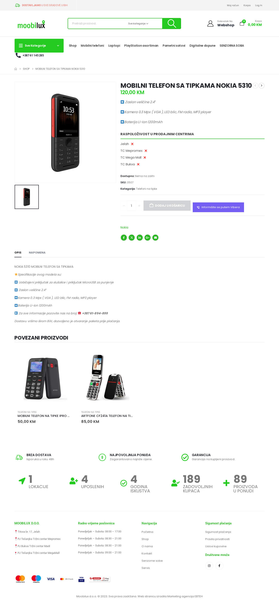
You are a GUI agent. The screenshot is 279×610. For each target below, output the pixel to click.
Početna (147, 532)
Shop (73, 45)
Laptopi (114, 45)
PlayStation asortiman (141, 45)
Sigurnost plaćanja (218, 532)
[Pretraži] (171, 23)
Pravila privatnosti (217, 539)
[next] (262, 86)
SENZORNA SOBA (232, 45)
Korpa (247, 5)
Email (155, 237)
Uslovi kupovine (216, 546)
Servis (146, 568)
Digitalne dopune (202, 45)
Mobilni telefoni (92, 45)
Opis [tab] (17, 253)
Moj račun (233, 5)
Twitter (131, 237)
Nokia (124, 227)
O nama (147, 546)
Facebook (123, 237)
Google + (147, 237)
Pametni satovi (174, 45)
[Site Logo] (31, 25)
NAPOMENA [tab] (37, 253)
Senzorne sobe (152, 561)
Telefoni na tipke (146, 189)
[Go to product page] (44, 377)
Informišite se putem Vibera (218, 207)
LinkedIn (139, 237)
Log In (258, 5)
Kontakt (147, 554)
